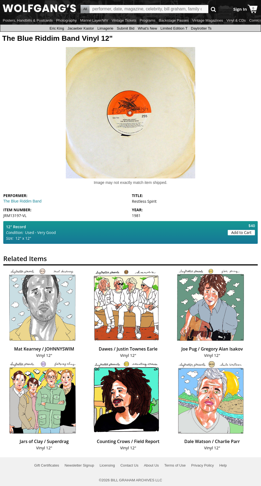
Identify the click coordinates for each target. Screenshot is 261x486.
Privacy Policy (202, 465)
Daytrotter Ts (201, 28)
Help (223, 465)
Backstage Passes (174, 20)
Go (213, 9)
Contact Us (129, 465)
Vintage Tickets (124, 20)
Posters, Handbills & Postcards (28, 20)
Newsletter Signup (79, 465)
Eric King (56, 28)
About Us (151, 465)
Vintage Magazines (207, 20)
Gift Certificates (46, 465)
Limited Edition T (174, 28)
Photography (66, 20)
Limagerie (105, 28)
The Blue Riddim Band (22, 201)
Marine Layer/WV (94, 20)
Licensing (107, 465)
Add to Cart (241, 232)
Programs (148, 20)
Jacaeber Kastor (80, 28)
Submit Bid (125, 28)
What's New (147, 28)
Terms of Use (175, 465)
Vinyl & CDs (236, 20)
